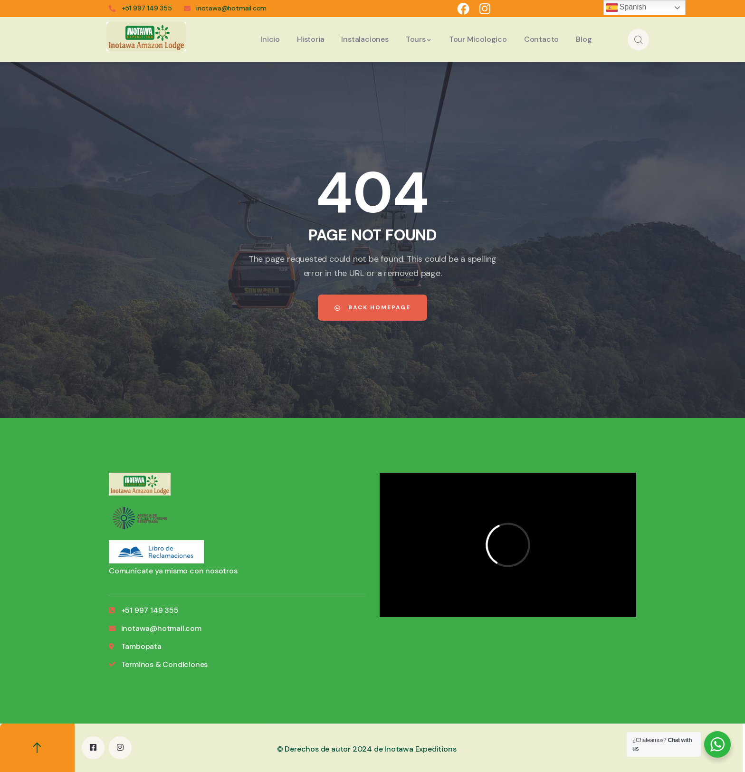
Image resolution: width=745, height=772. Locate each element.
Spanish (626, 7)
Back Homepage (372, 307)
